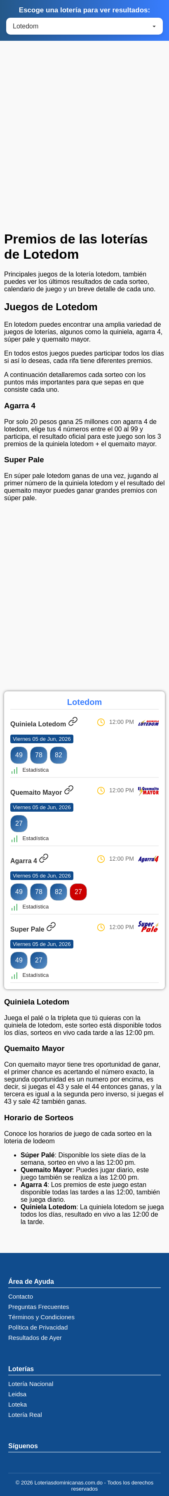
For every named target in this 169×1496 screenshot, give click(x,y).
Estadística (29, 770)
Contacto (20, 1296)
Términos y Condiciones (41, 1316)
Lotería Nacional (30, 1383)
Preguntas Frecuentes (38, 1306)
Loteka (17, 1404)
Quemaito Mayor (42, 792)
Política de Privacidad (38, 1327)
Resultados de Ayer (35, 1337)
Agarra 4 (29, 860)
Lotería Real (25, 1414)
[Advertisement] (84, 138)
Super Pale (33, 929)
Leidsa (17, 1394)
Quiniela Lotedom (44, 724)
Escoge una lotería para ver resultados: (84, 10)
